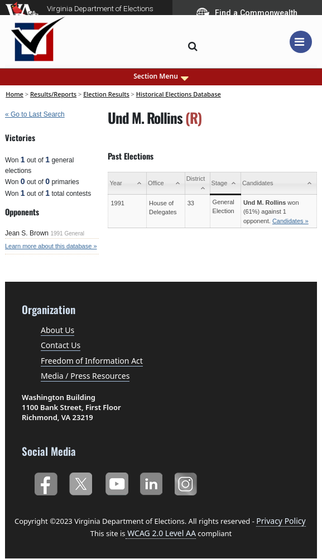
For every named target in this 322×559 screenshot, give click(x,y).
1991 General (67, 233)
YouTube (116, 482)
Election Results (106, 94)
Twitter (80, 482)
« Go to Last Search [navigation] (35, 114)
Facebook (45, 482)
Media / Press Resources (85, 375)
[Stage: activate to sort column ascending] (225, 183)
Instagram (187, 482)
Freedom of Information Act (92, 360)
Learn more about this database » (51, 246)
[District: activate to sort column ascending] (197, 183)
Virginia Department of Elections (100, 8)
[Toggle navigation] (301, 42)
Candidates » (290, 221)
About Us (57, 330)
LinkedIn (151, 482)
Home (14, 94)
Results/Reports (53, 94)
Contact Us (60, 345)
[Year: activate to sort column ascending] (127, 183)
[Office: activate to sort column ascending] (166, 183)
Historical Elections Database (178, 94)
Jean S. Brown (27, 233)
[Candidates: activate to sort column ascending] (278, 183)
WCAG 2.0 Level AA (161, 533)
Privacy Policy (280, 520)
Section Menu (161, 76)
